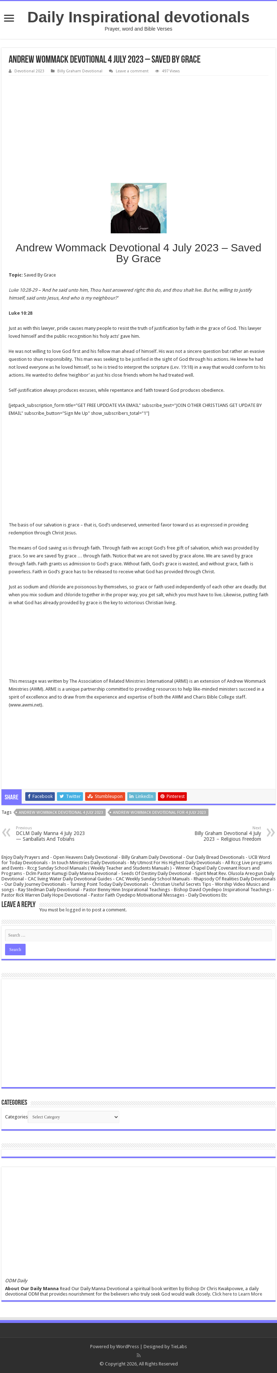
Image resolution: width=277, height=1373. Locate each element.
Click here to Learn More (237, 1294)
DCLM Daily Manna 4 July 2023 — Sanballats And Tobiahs (53, 834)
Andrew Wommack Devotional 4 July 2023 (61, 812)
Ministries (135, 681)
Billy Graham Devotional (79, 71)
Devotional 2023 (29, 71)
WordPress (127, 1346)
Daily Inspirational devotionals (138, 17)
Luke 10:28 (20, 313)
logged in (75, 909)
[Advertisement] (138, 129)
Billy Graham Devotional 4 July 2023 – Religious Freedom (224, 834)
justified (140, 359)
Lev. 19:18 (182, 367)
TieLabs (179, 1346)
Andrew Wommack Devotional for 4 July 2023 (159, 812)
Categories (16, 1117)
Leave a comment (132, 71)
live (197, 290)
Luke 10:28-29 (23, 290)
